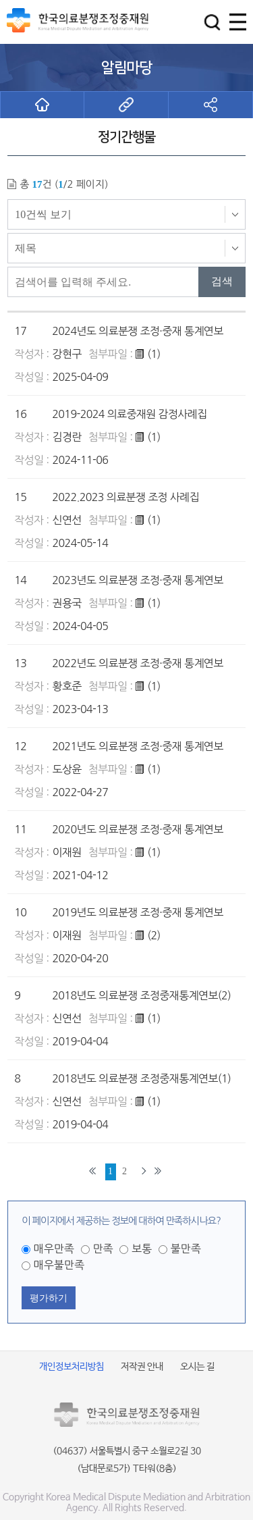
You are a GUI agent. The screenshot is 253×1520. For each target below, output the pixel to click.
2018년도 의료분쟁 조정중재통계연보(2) (141, 995)
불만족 (186, 1248)
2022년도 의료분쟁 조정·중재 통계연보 (137, 663)
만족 (102, 1248)
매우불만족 (59, 1264)
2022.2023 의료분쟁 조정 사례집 (125, 497)
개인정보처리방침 (71, 1366)
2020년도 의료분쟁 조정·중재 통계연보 (137, 829)
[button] (212, 22)
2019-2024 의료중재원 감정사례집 (129, 414)
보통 (142, 1248)
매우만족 (54, 1248)
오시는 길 (197, 1366)
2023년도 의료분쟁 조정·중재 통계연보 (137, 580)
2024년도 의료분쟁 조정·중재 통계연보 (137, 330)
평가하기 (48, 1297)
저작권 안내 (142, 1366)
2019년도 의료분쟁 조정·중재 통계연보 (137, 912)
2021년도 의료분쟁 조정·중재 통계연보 (137, 746)
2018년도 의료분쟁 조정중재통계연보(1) (141, 1078)
